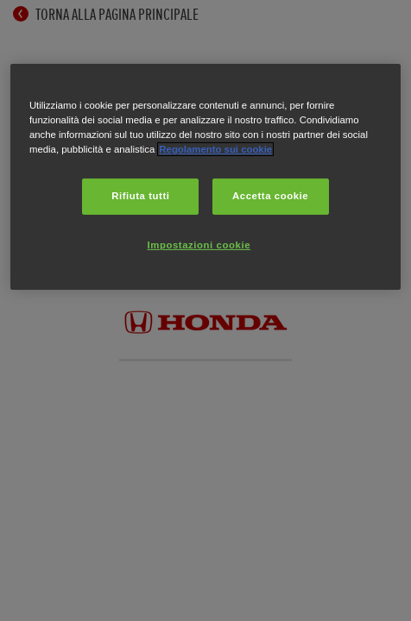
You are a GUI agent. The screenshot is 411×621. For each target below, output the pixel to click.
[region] (205, 177)
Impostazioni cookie (199, 245)
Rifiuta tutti (140, 196)
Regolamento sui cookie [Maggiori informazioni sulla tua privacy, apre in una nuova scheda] (215, 149)
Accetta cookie (270, 196)
